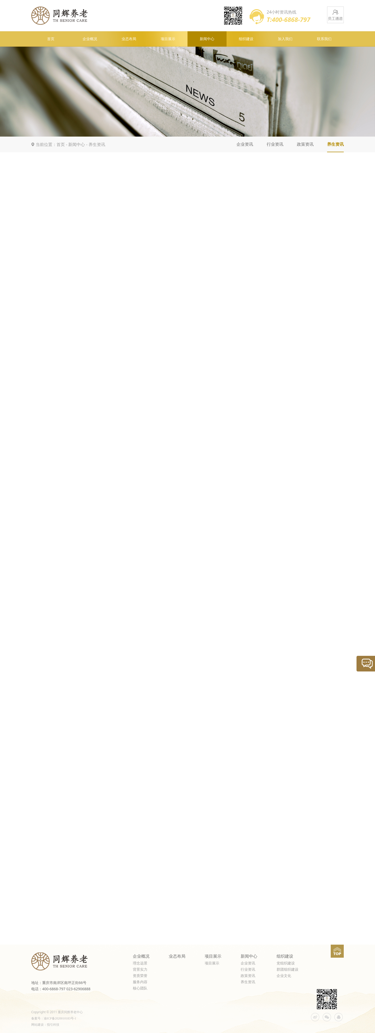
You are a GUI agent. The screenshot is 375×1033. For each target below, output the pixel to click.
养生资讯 (97, 144)
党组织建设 (286, 963)
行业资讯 (275, 144)
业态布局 (129, 39)
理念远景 (140, 963)
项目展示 (168, 39)
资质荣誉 (140, 976)
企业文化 (284, 976)
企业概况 (90, 39)
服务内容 (140, 982)
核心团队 (140, 988)
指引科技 (53, 1024)
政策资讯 (305, 144)
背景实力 (140, 969)
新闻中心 (207, 39)
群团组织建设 (287, 969)
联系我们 (324, 39)
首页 (50, 39)
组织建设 (246, 39)
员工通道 (335, 15)
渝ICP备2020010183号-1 (60, 1018)
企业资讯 (244, 144)
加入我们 (285, 39)
